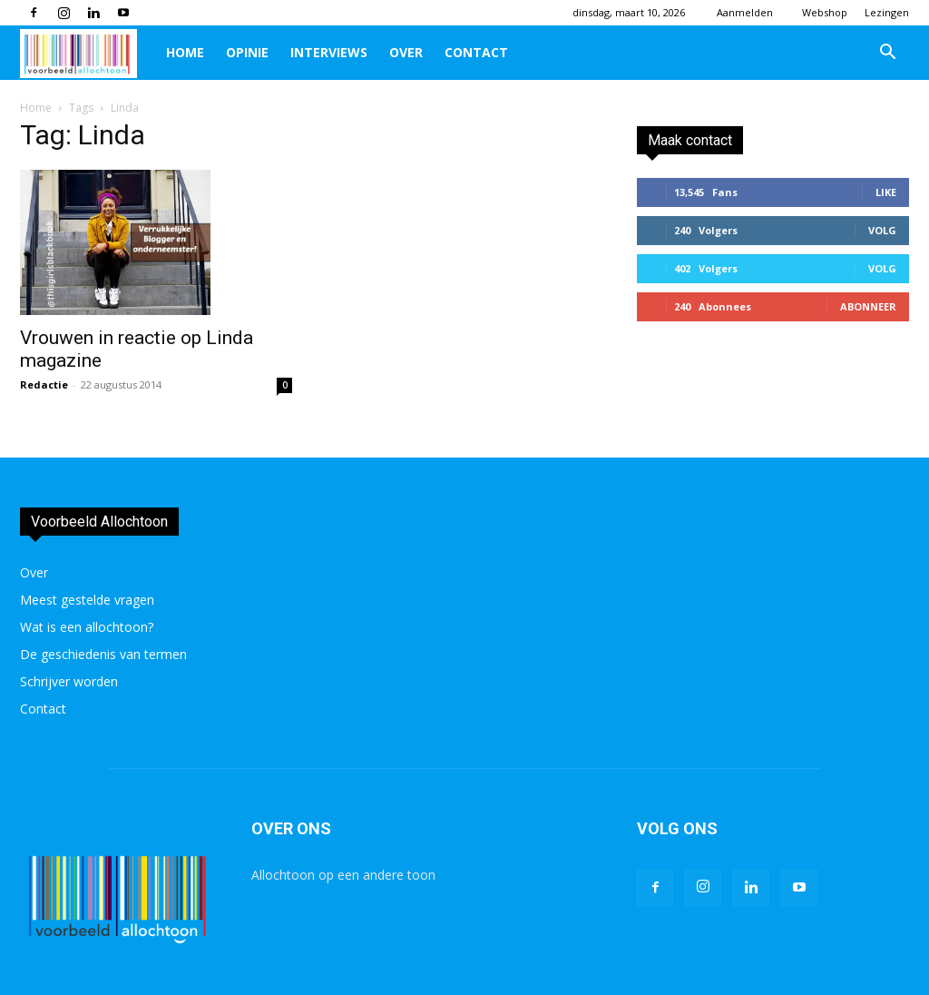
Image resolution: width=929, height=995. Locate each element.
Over (406, 52)
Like (885, 192)
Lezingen (887, 12)
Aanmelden (745, 12)
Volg (882, 230)
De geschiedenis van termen (103, 654)
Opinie (247, 52)
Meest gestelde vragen (87, 599)
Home (185, 52)
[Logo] (87, 53)
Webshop (824, 12)
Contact (476, 52)
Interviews (328, 52)
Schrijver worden (69, 681)
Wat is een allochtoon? (86, 626)
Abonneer (868, 306)
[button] (887, 54)
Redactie (44, 384)
